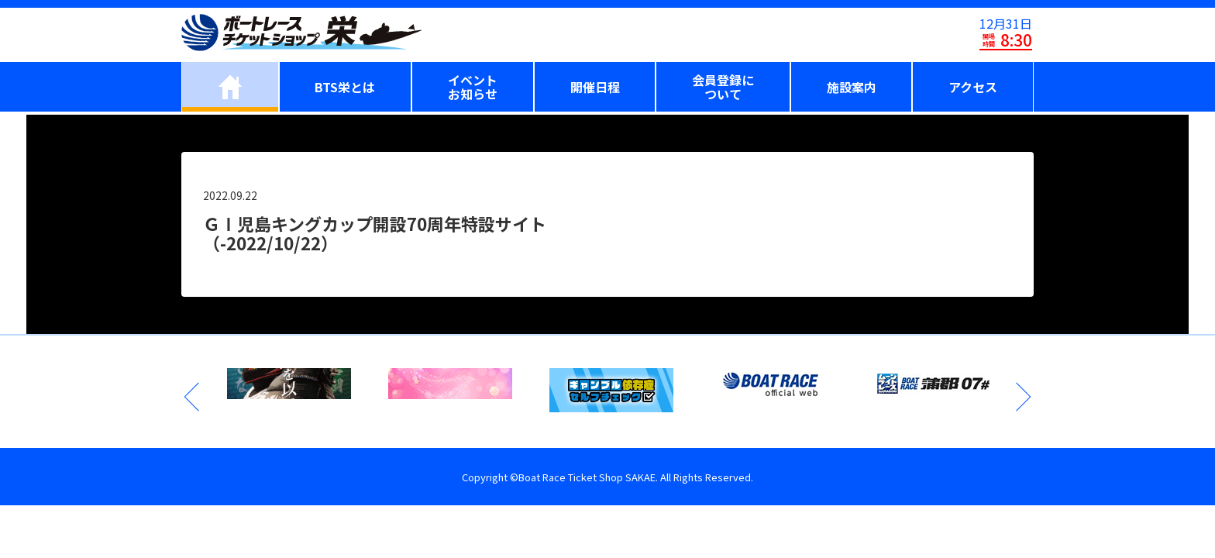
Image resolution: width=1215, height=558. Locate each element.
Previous (193, 397)
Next (1022, 397)
